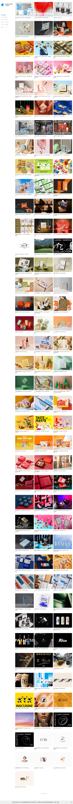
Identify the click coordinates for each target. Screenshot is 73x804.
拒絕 (58, 802)
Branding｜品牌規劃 (4, 19)
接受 (55, 802)
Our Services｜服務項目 (5, 22)
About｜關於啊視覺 (4, 17)
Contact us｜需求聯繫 (4, 24)
